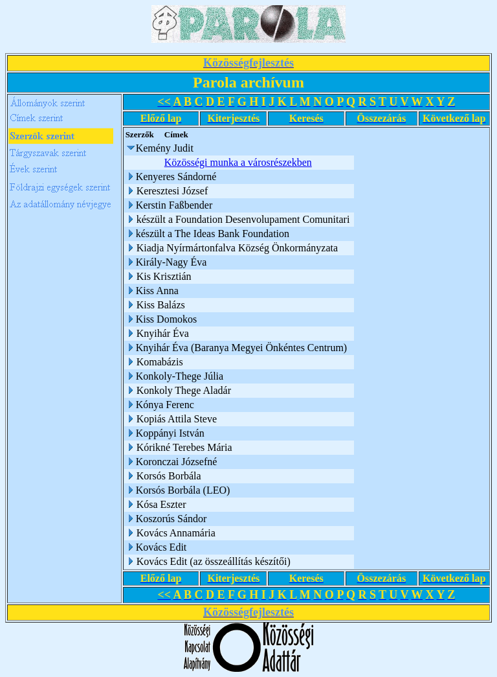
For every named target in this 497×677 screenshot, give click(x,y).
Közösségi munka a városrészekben (240, 162)
